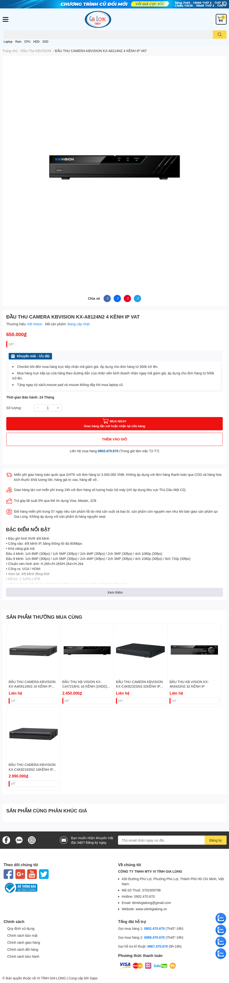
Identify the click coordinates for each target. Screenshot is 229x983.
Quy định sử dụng (20, 928)
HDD (36, 41)
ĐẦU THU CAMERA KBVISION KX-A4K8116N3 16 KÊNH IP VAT (32, 686)
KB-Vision (35, 324)
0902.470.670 (108, 451)
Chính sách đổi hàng (22, 949)
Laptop (8, 41)
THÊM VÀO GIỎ (114, 439)
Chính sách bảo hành (23, 956)
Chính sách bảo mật (22, 935)
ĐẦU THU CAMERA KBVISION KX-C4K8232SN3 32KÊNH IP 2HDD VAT (139, 686)
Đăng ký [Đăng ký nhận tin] (215, 840)
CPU (27, 41)
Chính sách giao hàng (23, 942)
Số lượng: (14, 408)
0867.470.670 (158, 946)
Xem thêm (115, 592)
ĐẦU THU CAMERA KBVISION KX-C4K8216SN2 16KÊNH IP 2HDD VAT (32, 769)
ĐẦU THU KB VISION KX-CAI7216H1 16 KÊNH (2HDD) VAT (84, 686)
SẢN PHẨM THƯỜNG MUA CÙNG (44, 617)
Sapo (94, 978)
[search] (220, 34)
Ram (18, 41)
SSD (45, 41)
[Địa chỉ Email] (172, 840)
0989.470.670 (155, 937)
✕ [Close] (224, 3)
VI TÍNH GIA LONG (51, 978)
